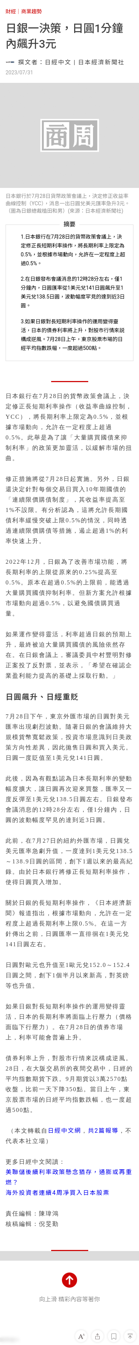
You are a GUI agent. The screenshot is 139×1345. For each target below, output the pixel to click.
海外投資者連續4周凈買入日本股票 (58, 1192)
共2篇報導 (103, 1130)
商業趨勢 (31, 11)
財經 (11, 11)
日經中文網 (64, 1130)
